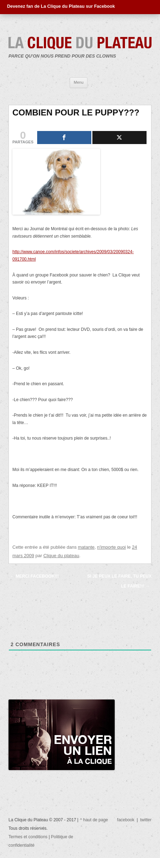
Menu (79, 82)
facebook (126, 819)
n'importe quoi (111, 547)
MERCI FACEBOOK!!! (34, 576)
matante (86, 547)
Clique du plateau (61, 555)
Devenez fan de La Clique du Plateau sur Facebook (61, 6)
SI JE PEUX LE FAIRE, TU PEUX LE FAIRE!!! (119, 581)
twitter (146, 819)
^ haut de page (94, 819)
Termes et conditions (28, 836)
